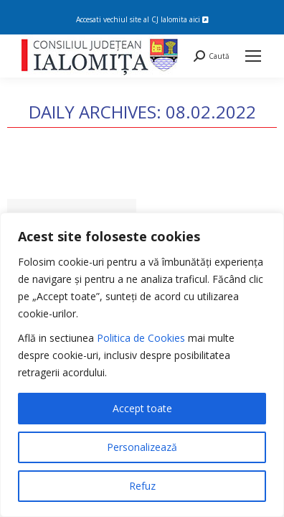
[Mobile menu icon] (253, 56)
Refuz (142, 486)
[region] (142, 365)
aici (199, 19)
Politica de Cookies (141, 338)
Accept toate (142, 408)
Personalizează (142, 447)
